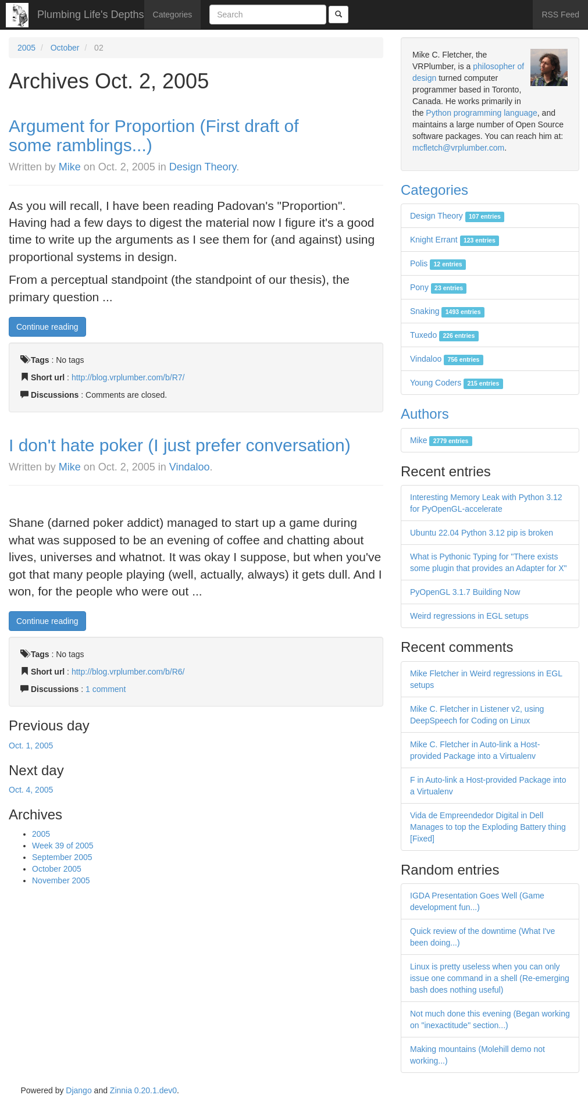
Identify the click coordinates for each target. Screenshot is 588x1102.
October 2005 (56, 868)
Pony (438, 287)
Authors (425, 414)
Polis (438, 263)
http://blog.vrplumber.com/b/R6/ (128, 671)
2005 (26, 47)
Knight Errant (454, 239)
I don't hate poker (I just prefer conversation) (180, 445)
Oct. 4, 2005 (31, 789)
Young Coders (456, 382)
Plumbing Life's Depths (90, 14)
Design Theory (202, 167)
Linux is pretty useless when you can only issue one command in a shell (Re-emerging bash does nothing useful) (489, 978)
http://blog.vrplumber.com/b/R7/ (128, 377)
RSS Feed (560, 14)
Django (78, 1090)
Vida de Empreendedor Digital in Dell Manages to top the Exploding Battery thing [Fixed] (488, 827)
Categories (173, 14)
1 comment (105, 689)
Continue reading (47, 326)
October (65, 47)
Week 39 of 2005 (63, 845)
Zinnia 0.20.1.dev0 (143, 1090)
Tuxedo (444, 335)
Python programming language (481, 112)
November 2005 (61, 880)
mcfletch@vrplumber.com (458, 147)
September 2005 (62, 857)
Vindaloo (189, 467)
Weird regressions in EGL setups (469, 615)
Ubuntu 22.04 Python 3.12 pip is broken (481, 532)
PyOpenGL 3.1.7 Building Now (465, 592)
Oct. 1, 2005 (31, 745)
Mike (70, 167)
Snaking (447, 311)
